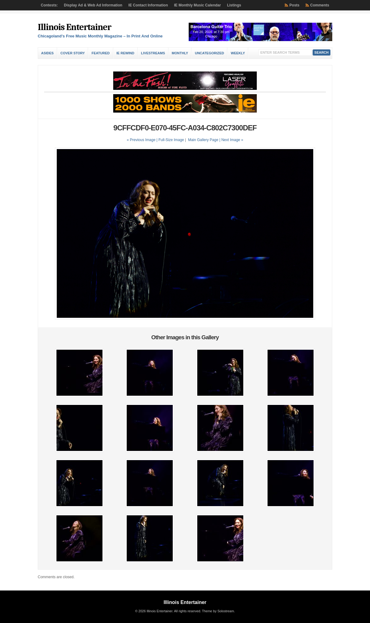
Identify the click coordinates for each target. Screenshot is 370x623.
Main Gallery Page (203, 140)
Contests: (49, 5)
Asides (47, 53)
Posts (294, 5)
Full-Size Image (171, 140)
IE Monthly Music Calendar (197, 5)
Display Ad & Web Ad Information (93, 5)
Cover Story (72, 53)
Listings (234, 5)
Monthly (180, 53)
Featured (100, 53)
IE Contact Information (148, 5)
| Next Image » (231, 140)
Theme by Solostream (218, 611)
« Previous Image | (142, 140)
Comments (319, 5)
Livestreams (153, 53)
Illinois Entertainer (74, 27)
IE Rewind (125, 53)
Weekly (238, 53)
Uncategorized (209, 53)
